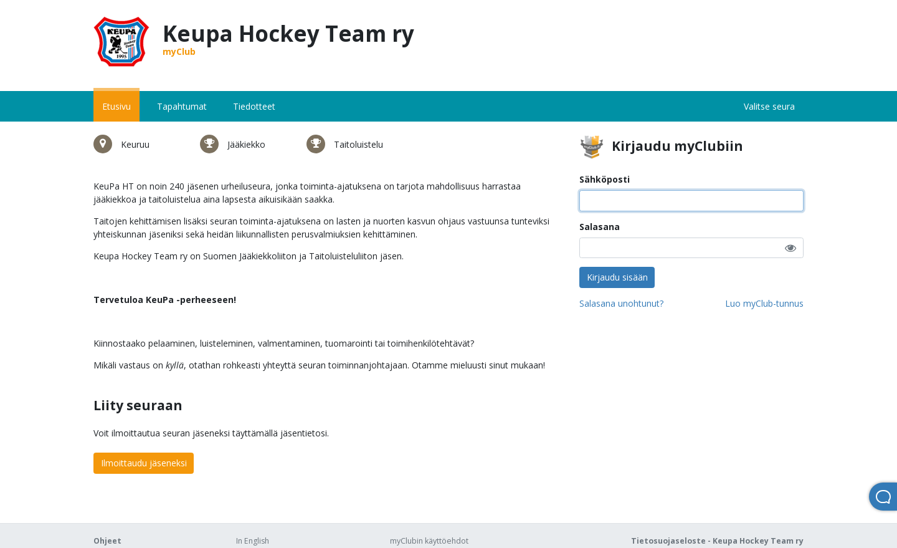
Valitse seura (769, 106)
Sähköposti (604, 179)
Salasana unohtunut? (621, 303)
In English (252, 541)
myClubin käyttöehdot (429, 541)
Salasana (599, 227)
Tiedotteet (254, 106)
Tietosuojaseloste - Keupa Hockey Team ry (717, 541)
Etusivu (116, 106)
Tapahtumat (182, 106)
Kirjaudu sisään (617, 277)
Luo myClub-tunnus (764, 303)
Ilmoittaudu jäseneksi (144, 463)
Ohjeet (107, 541)
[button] (790, 247)
